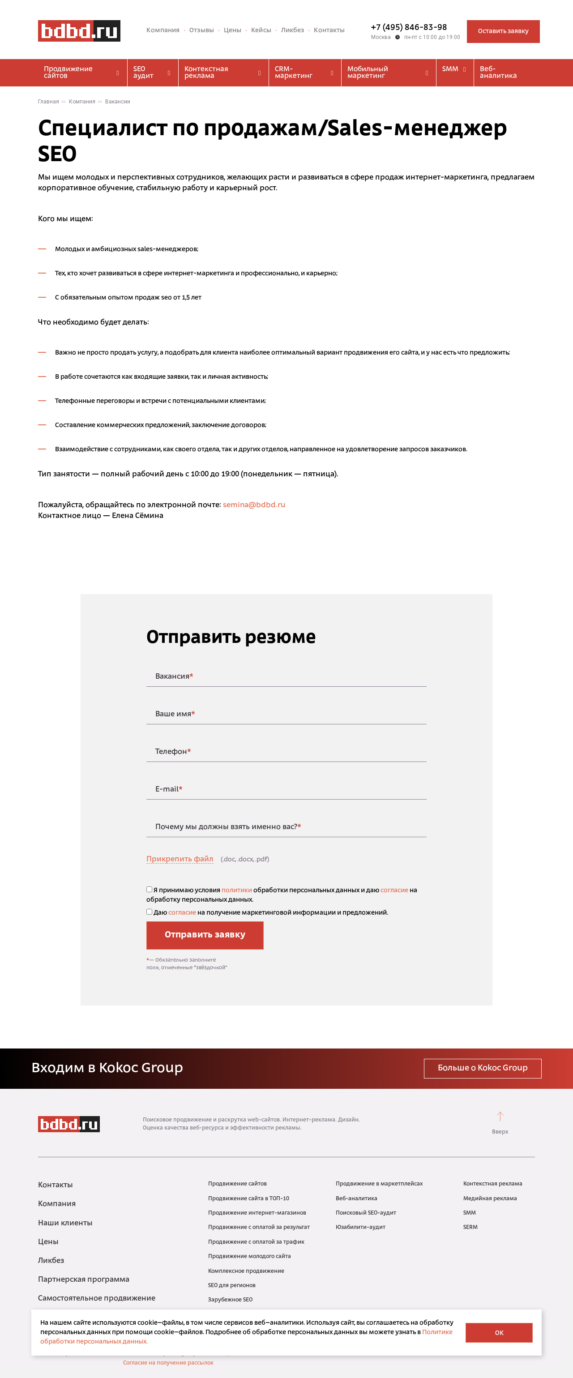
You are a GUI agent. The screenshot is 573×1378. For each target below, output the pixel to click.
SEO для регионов (232, 1285)
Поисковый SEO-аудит (366, 1213)
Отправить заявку (205, 935)
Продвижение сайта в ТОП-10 (248, 1199)
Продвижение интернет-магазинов (257, 1213)
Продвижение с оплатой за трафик (256, 1242)
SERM (470, 1227)
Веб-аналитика (498, 73)
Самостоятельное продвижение (96, 1298)
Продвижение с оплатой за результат (259, 1227)
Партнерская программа (83, 1280)
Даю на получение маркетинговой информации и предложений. (267, 912)
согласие (394, 890)
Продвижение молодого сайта (249, 1256)
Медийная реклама (490, 1199)
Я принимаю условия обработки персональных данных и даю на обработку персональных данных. (281, 894)
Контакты (329, 30)
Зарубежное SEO (230, 1300)
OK (499, 1333)
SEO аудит (152, 73)
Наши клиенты (65, 1223)
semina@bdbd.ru (254, 505)
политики (237, 890)
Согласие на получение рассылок (168, 1363)
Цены (232, 30)
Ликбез (292, 30)
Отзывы (201, 30)
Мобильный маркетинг (388, 73)
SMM (455, 69)
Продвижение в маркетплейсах (379, 1184)
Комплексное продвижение (246, 1271)
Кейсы (261, 30)
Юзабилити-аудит (360, 1227)
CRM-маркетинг (305, 73)
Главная (48, 101)
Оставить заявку (503, 31)
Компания (163, 30)
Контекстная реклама (223, 73)
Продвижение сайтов (82, 73)
